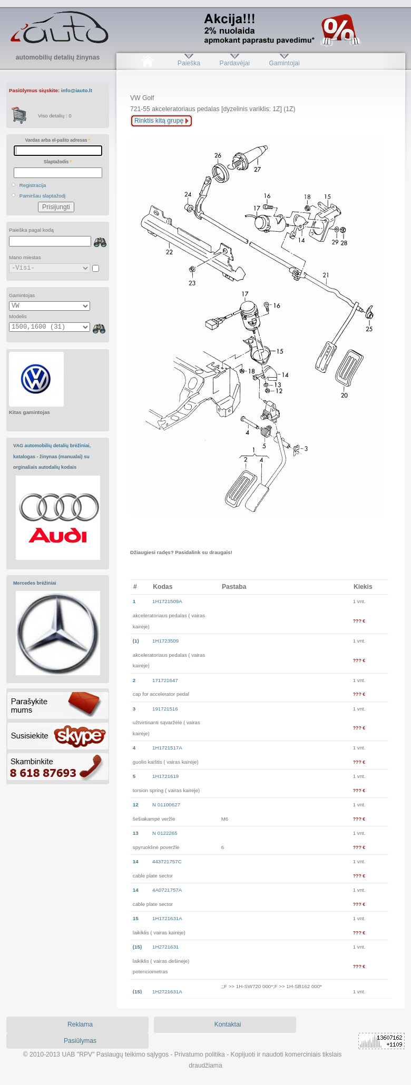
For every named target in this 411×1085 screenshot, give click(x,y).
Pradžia (147, 63)
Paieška (189, 63)
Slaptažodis (58, 161)
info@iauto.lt (76, 90)
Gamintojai (284, 63)
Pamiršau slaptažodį (42, 196)
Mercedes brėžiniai (34, 583)
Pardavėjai (235, 63)
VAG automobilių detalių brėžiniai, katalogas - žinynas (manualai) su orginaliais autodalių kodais (52, 456)
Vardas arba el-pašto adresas (57, 140)
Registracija (32, 185)
